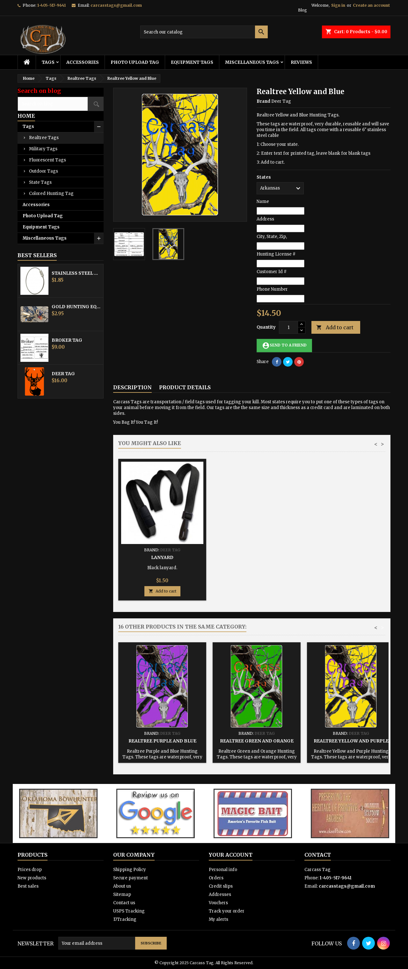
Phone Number (272, 289)
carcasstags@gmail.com (116, 5)
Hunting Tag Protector (256, 557)
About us (122, 886)
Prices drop (30, 869)
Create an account (371, 5)
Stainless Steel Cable (76, 273)
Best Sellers (37, 255)
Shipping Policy (129, 869)
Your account (230, 855)
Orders (216, 878)
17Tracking (124, 919)
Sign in (338, 5)
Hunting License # (276, 254)
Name (263, 201)
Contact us (124, 903)
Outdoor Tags (43, 171)
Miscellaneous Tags (252, 62)
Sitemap (122, 894)
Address (265, 219)
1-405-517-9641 (51, 5)
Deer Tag (63, 373)
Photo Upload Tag (135, 62)
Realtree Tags (44, 137)
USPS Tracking (129, 911)
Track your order (226, 911)
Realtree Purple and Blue (162, 741)
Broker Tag (67, 340)
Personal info (223, 869)
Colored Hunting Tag (51, 193)
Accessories (82, 62)
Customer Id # (272, 271)
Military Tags (43, 149)
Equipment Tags (192, 62)
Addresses (220, 894)
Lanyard (351, 557)
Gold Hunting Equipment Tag (76, 306)
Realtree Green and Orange (257, 741)
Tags (48, 62)
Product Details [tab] (185, 387)
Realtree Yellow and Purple (351, 741)
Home (26, 116)
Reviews (301, 62)
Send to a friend (284, 345)
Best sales (28, 886)
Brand (263, 101)
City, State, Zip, (272, 236)
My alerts (218, 919)
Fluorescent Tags (47, 160)
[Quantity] (288, 327)
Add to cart (334, 327)
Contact (317, 855)
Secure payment (130, 878)
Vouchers (218, 903)
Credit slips (221, 886)
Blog (302, 10)
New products (32, 878)
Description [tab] (132, 387)
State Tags (40, 182)
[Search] (204, 32)
